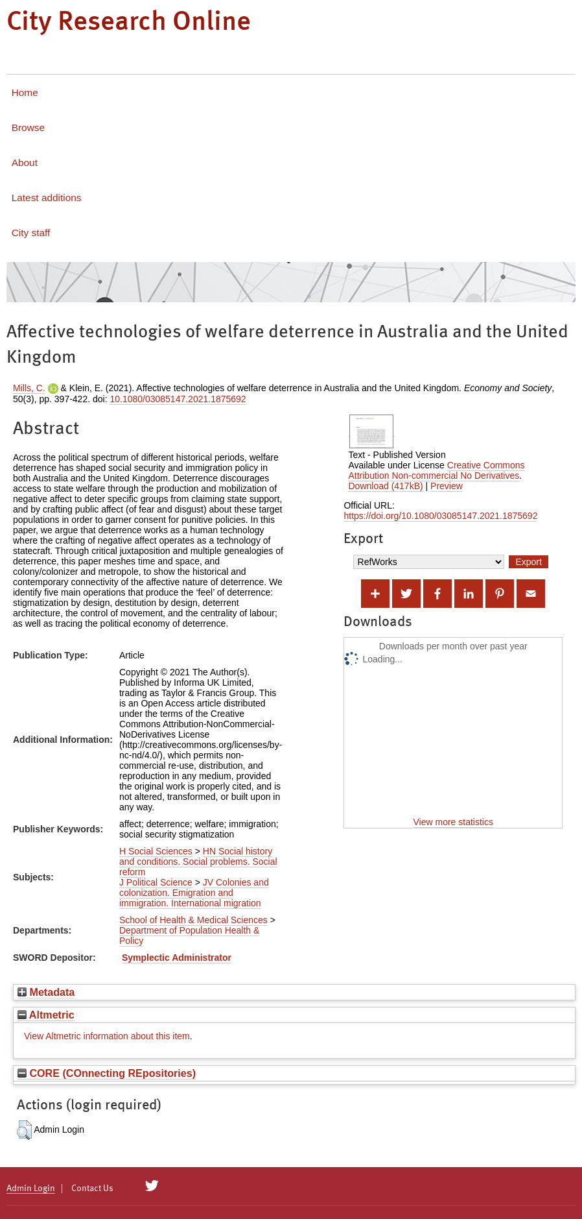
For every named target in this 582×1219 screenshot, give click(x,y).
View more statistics (453, 822)
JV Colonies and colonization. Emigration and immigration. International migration (194, 892)
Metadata (46, 992)
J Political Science (155, 882)
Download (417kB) (385, 486)
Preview (446, 486)
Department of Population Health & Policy (189, 935)
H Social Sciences (155, 851)
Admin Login (30, 1188)
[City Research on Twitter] (152, 1186)
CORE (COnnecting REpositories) (106, 1073)
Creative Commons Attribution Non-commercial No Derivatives (436, 470)
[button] (24, 1130)
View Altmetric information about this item (107, 1036)
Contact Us (92, 1188)
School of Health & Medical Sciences (193, 920)
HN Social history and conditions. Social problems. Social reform (198, 861)
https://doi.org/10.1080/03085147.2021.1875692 (440, 516)
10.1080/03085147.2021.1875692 (178, 399)
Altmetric (46, 1014)
